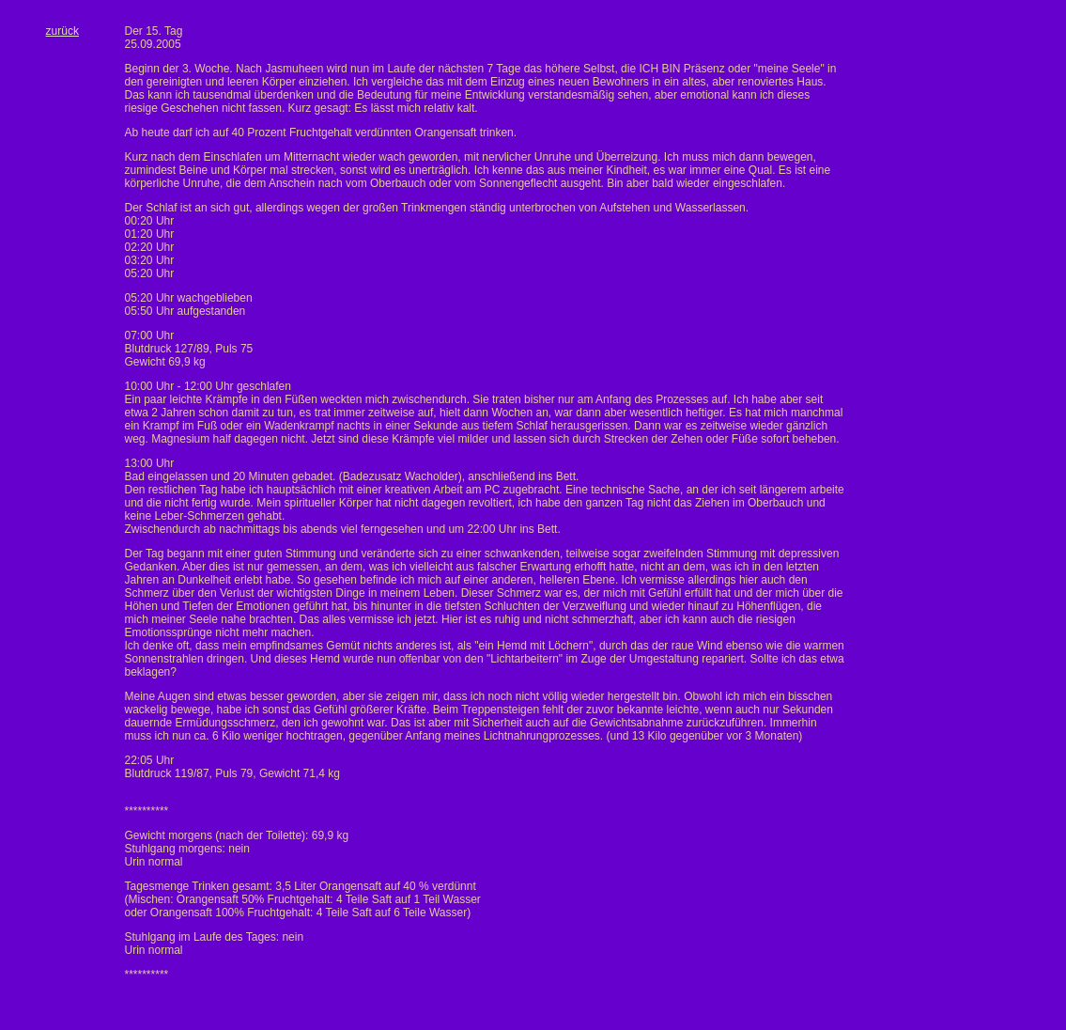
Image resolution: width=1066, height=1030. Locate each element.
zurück (62, 31)
